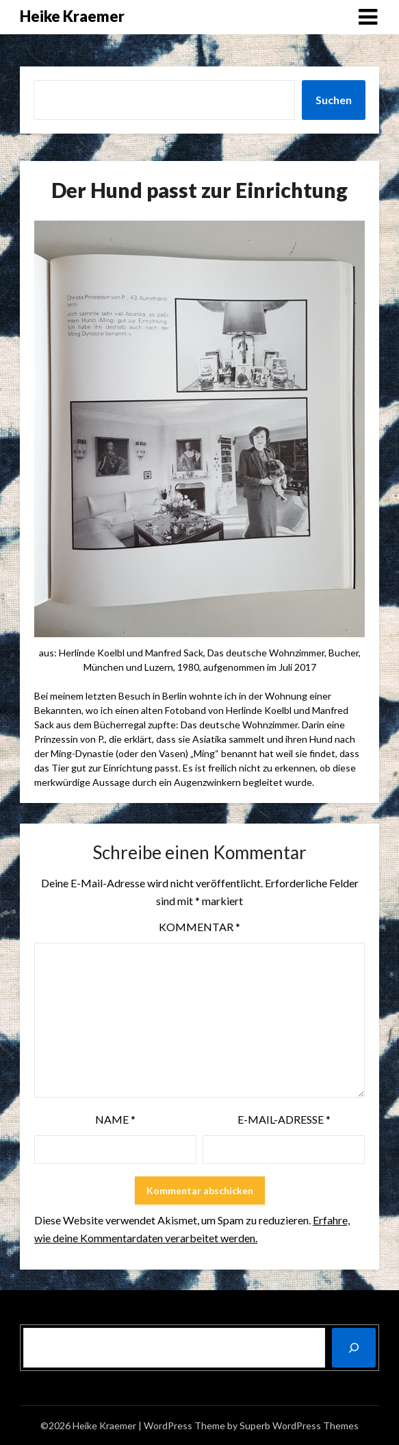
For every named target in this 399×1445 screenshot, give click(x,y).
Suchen (334, 99)
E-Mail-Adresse (284, 1119)
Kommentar (199, 926)
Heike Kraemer (72, 16)
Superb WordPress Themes (299, 1425)
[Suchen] (354, 1348)
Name (115, 1119)
